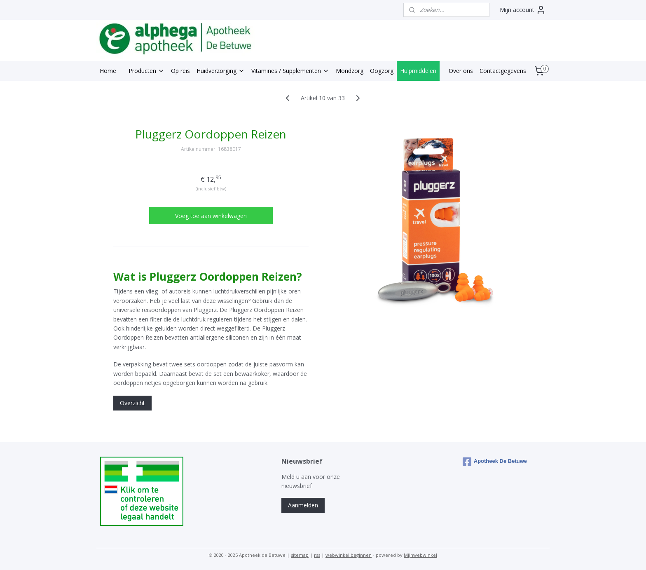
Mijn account (523, 10)
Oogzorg (381, 71)
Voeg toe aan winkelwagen (211, 216)
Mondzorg (349, 71)
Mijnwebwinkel (420, 555)
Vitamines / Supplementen (290, 71)
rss (317, 555)
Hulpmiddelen (418, 71)
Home (108, 71)
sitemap (300, 555)
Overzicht (132, 403)
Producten (146, 71)
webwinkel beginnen (348, 555)
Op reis (180, 71)
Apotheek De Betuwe (495, 462)
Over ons (461, 71)
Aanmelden (303, 505)
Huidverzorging (221, 71)
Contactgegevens (503, 71)
